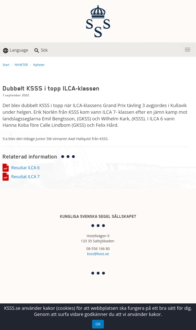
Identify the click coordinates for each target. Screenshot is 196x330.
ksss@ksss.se (98, 253)
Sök (41, 50)
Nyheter (39, 65)
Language (15, 50)
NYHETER (21, 65)
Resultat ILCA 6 (25, 167)
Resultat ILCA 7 (25, 176)
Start (6, 65)
